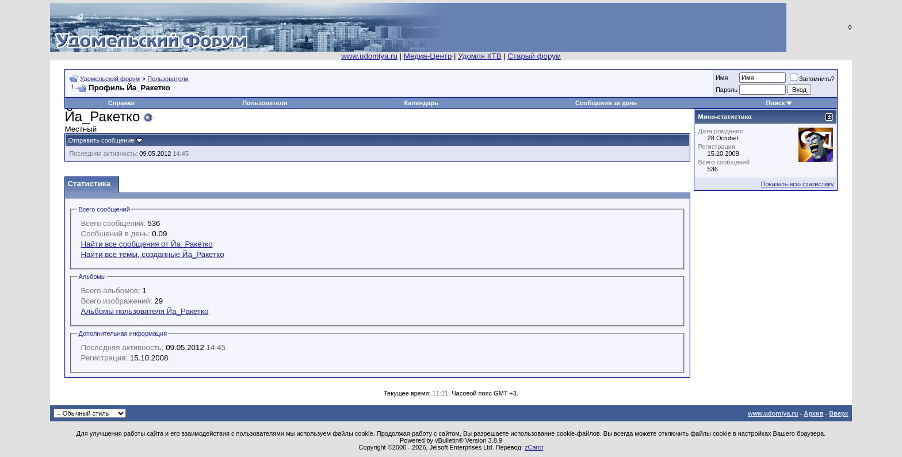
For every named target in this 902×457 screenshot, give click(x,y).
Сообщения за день (606, 102)
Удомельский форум (110, 78)
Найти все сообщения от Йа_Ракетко (146, 244)
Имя (722, 77)
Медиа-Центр (428, 56)
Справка (121, 102)
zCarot (534, 447)
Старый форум (533, 56)
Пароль (726, 89)
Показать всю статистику (797, 184)
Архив (813, 413)
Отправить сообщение (101, 140)
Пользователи (168, 78)
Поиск (775, 102)
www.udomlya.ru (369, 56)
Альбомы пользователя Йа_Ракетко (144, 311)
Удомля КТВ (479, 56)
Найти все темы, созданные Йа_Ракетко (152, 254)
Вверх (838, 413)
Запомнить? (812, 78)
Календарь (421, 102)
